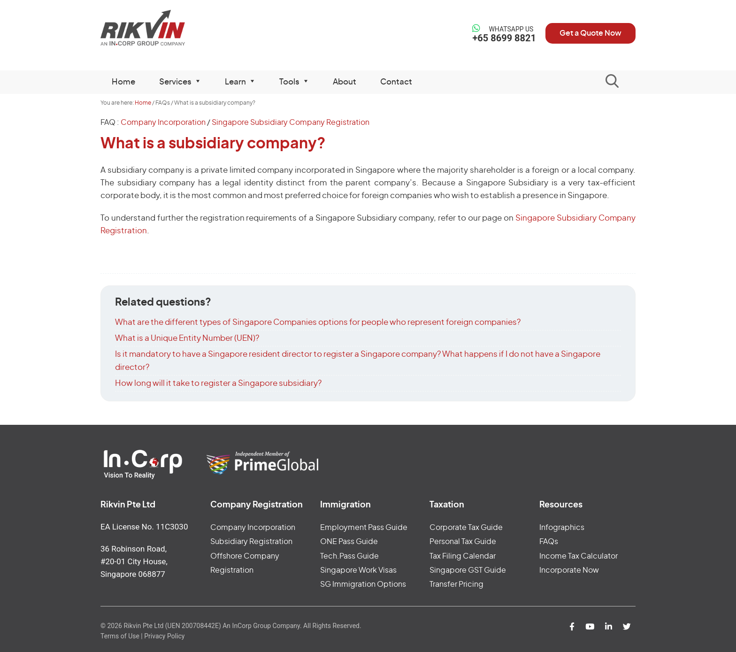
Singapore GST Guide (467, 570)
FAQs (548, 541)
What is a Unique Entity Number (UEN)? (187, 338)
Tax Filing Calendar (462, 556)
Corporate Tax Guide (466, 527)
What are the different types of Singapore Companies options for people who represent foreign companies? (318, 322)
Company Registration (256, 505)
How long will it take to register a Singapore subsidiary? (218, 383)
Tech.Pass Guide (349, 556)
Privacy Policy (164, 636)
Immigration (345, 505)
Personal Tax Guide (462, 541)
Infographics (561, 527)
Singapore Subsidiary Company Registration (290, 122)
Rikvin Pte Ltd (162, 28)
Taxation (446, 505)
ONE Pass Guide (349, 541)
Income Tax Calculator (578, 556)
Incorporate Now (569, 570)
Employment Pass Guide (363, 527)
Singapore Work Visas (358, 570)
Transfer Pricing (456, 584)
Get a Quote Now (590, 33)
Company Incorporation (163, 122)
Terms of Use (119, 636)
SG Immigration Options (363, 584)
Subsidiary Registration (251, 541)
